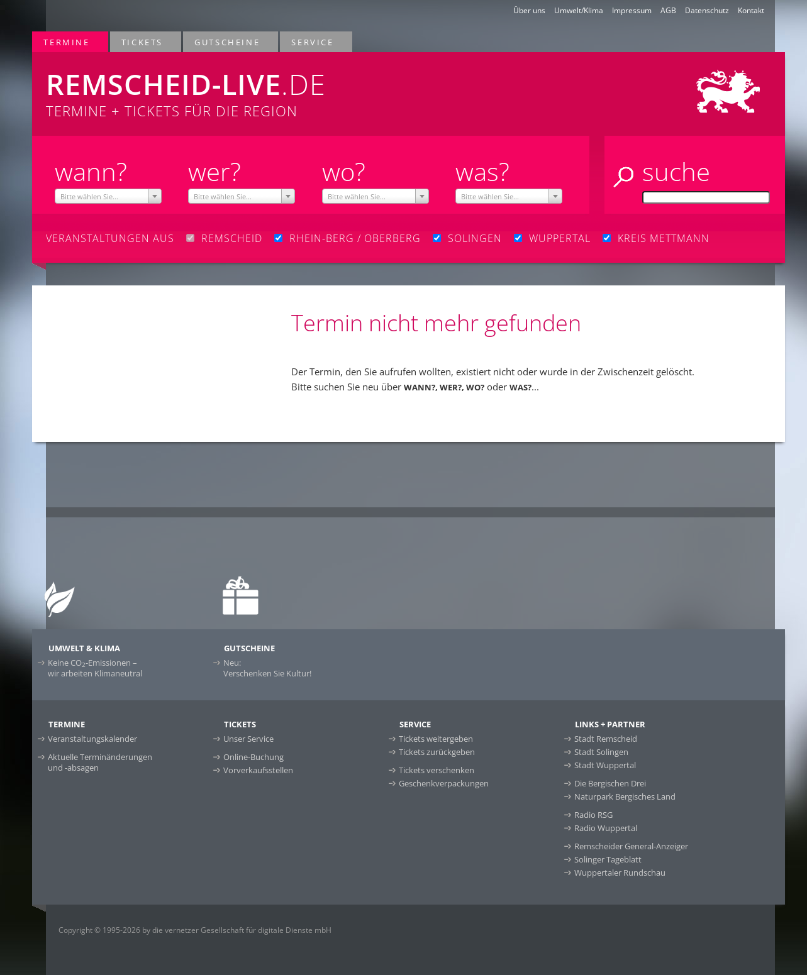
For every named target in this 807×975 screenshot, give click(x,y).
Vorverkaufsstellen (258, 770)
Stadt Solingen (601, 751)
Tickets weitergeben (436, 738)
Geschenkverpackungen (444, 783)
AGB (668, 10)
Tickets (142, 42)
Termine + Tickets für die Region (253, 86)
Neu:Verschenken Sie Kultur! (267, 668)
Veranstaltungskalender (92, 738)
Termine (67, 42)
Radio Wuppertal (605, 828)
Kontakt (751, 10)
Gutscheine (227, 42)
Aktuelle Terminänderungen (100, 762)
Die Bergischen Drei (610, 783)
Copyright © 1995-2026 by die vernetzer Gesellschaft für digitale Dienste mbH (194, 930)
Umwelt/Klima (578, 10)
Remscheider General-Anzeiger (631, 846)
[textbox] (108, 197)
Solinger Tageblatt (608, 859)
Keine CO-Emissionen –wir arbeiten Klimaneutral (95, 668)
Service (313, 42)
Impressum (632, 10)
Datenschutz (707, 10)
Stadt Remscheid (605, 738)
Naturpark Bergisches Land (625, 796)
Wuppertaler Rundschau (619, 872)
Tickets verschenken (436, 770)
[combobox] (108, 196)
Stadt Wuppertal (605, 765)
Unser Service (248, 738)
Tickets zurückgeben (437, 751)
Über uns (529, 10)
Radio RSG (593, 814)
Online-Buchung (253, 757)
